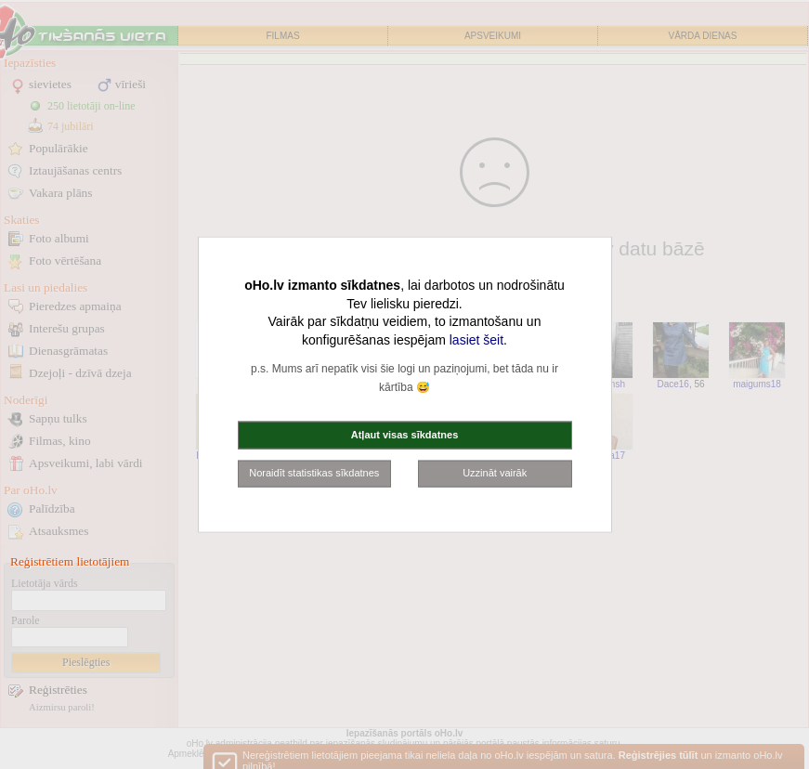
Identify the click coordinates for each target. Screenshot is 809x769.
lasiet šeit (476, 339)
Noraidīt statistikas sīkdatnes (314, 472)
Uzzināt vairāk (495, 472)
